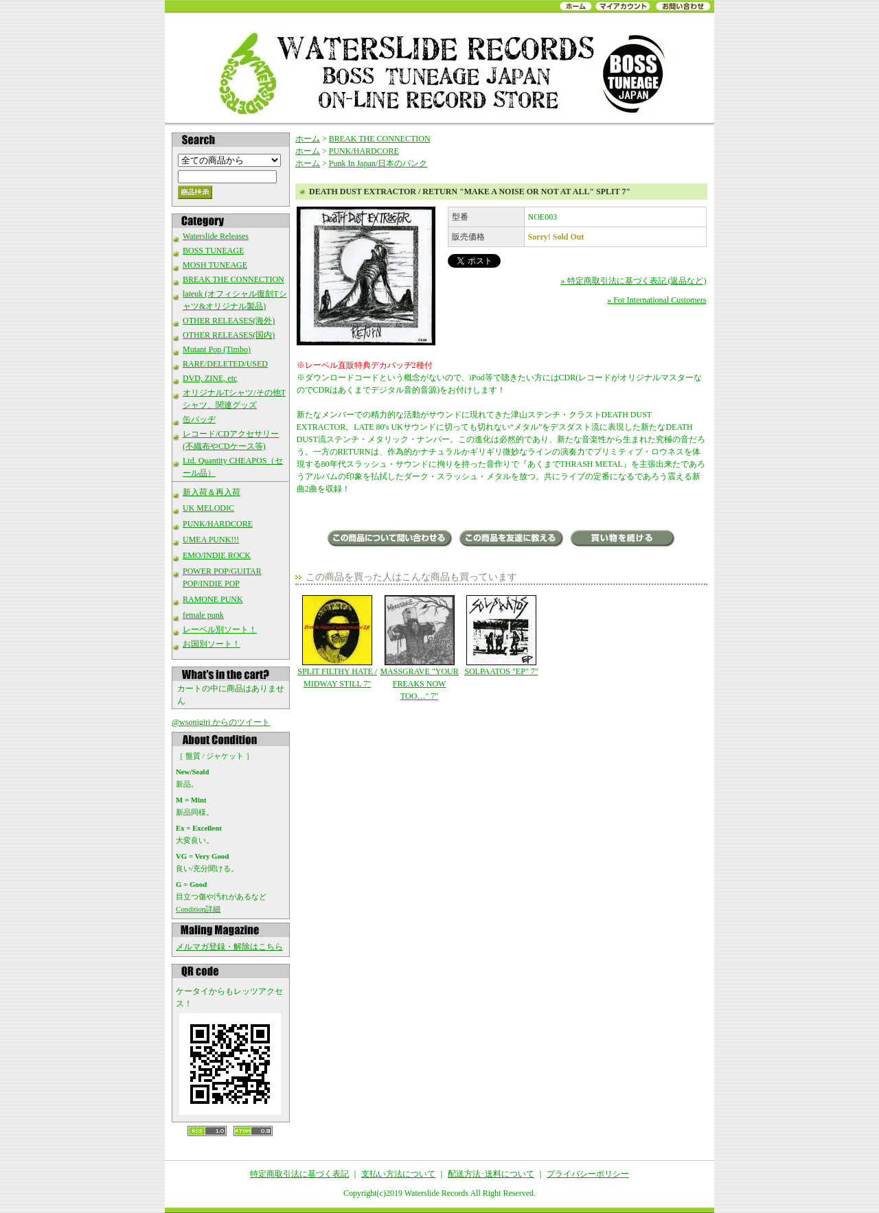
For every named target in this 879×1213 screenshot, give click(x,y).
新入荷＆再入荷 (211, 492)
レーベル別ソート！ (220, 629)
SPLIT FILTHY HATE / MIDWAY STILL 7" (337, 642)
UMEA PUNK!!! (211, 539)
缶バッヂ (199, 419)
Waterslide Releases (216, 236)
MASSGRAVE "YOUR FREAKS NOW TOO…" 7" (419, 648)
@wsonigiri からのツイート (221, 722)
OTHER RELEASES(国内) (229, 335)
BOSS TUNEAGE (213, 250)
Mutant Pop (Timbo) (217, 349)
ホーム (307, 138)
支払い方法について (398, 1174)
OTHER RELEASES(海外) (229, 320)
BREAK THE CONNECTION (233, 279)
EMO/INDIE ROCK (217, 555)
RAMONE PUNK (213, 599)
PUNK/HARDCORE (218, 524)
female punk (203, 615)
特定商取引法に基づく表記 (299, 1174)
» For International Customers (656, 300)
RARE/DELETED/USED (225, 364)
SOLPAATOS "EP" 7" (501, 635)
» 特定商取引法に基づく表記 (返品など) (634, 281)
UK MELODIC (208, 508)
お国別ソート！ (211, 644)
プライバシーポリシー (588, 1174)
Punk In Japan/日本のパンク (378, 163)
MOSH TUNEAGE (215, 265)
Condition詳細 (198, 909)
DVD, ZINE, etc (210, 378)
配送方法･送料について (491, 1174)
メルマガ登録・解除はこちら (229, 946)
